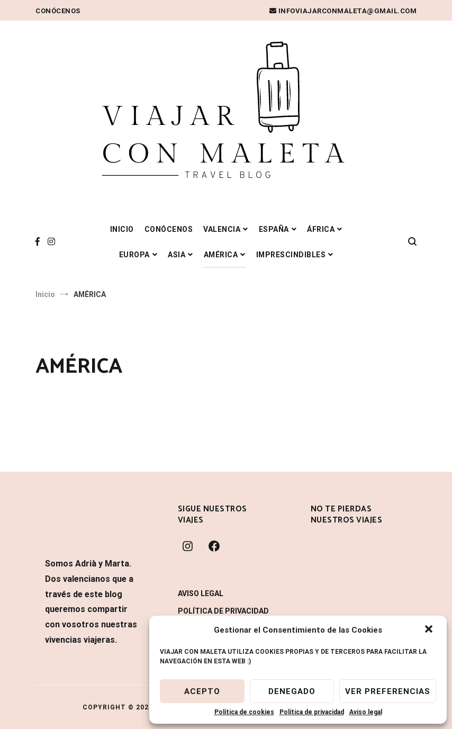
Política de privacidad (311, 712)
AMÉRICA (221, 254)
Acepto (202, 691)
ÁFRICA (321, 229)
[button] (429, 630)
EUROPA (134, 254)
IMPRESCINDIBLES (291, 254)
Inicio (122, 229)
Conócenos (57, 11)
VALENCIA (221, 229)
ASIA (176, 254)
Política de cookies (244, 712)
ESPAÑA (274, 229)
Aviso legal (365, 712)
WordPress (104, 711)
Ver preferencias (387, 691)
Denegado (291, 691)
